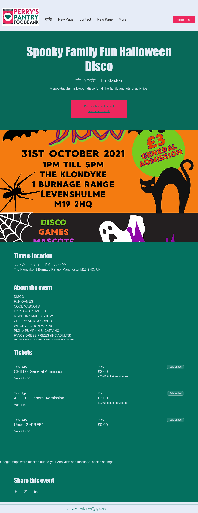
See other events (99, 111)
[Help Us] (184, 19)
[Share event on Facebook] (16, 491)
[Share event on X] (26, 491)
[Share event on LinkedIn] (36, 491)
